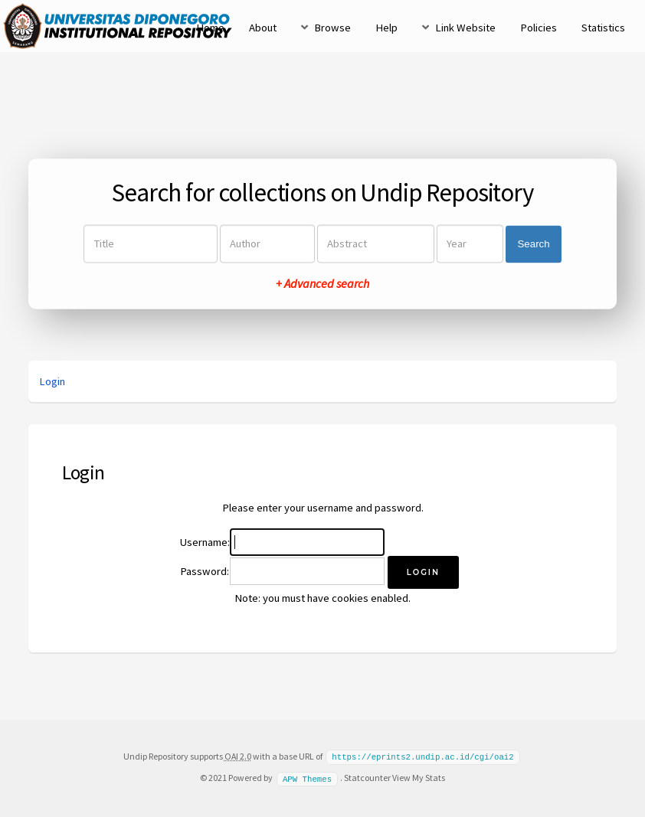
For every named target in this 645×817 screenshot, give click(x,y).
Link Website (465, 27)
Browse (332, 27)
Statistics (603, 27)
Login (52, 381)
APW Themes (307, 777)
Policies (538, 27)
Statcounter (367, 777)
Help (386, 27)
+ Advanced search (322, 284)
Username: (205, 542)
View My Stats (418, 777)
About (263, 27)
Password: (204, 571)
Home (210, 27)
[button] (423, 572)
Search (533, 244)
